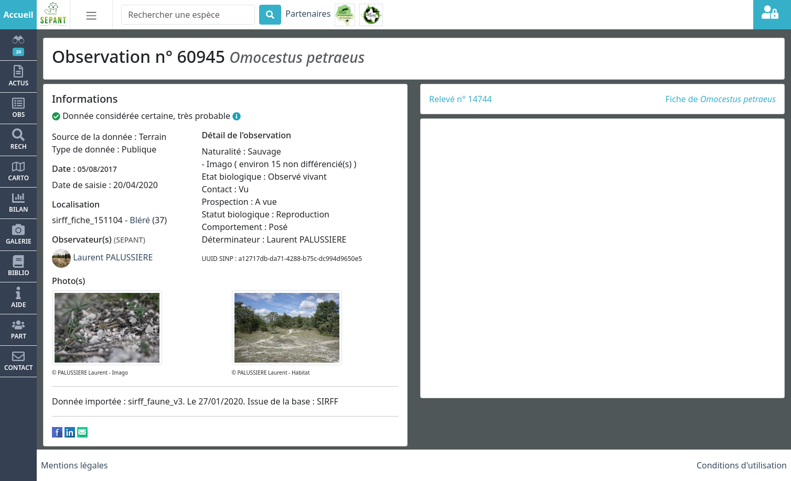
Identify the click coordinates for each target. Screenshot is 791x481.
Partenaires (307, 13)
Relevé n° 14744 (460, 99)
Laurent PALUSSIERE (113, 257)
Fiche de (721, 99)
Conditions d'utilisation (742, 465)
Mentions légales (74, 465)
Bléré (140, 220)
